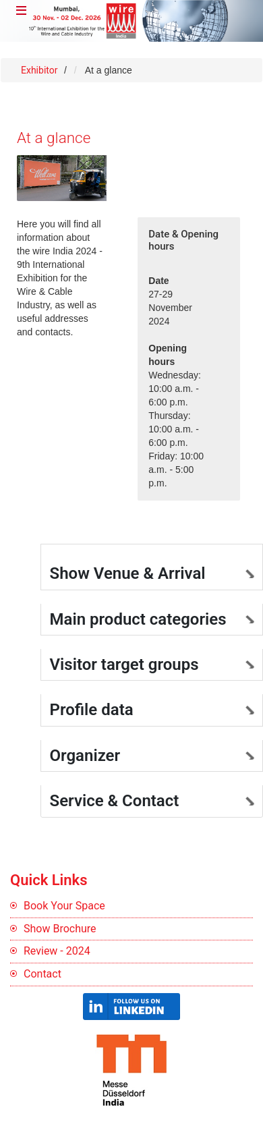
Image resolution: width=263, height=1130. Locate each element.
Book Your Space (64, 905)
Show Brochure (60, 928)
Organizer (85, 755)
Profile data (92, 709)
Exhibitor (40, 70)
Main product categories (138, 619)
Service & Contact (114, 800)
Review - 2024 (57, 950)
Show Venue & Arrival (128, 573)
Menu (24, 13)
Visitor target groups (124, 664)
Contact (42, 973)
